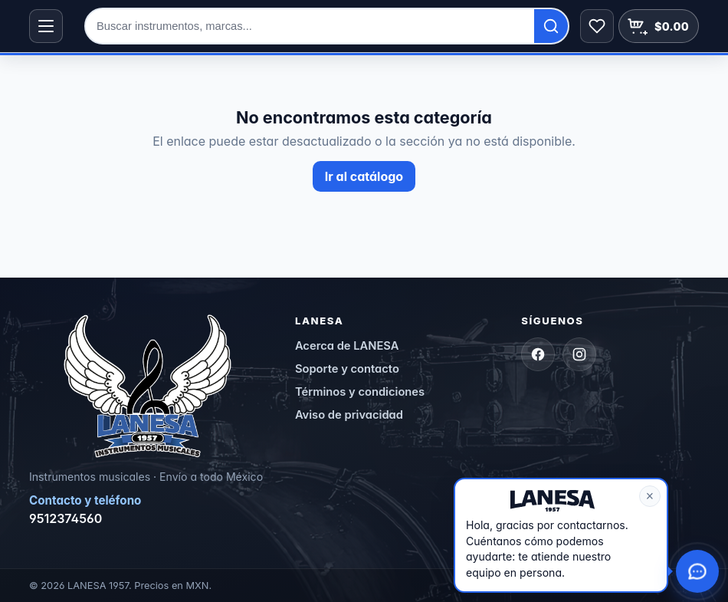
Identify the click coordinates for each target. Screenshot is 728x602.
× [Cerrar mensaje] (650, 496)
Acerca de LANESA (347, 346)
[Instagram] (579, 354)
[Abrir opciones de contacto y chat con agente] (697, 571)
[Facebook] (538, 354)
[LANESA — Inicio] (147, 386)
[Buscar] (551, 26)
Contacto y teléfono (85, 500)
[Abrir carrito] (658, 26)
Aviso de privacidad (349, 415)
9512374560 (65, 518)
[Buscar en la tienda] (310, 26)
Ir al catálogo (364, 176)
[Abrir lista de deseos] (597, 26)
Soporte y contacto (347, 369)
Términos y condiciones (360, 392)
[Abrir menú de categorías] (46, 26)
